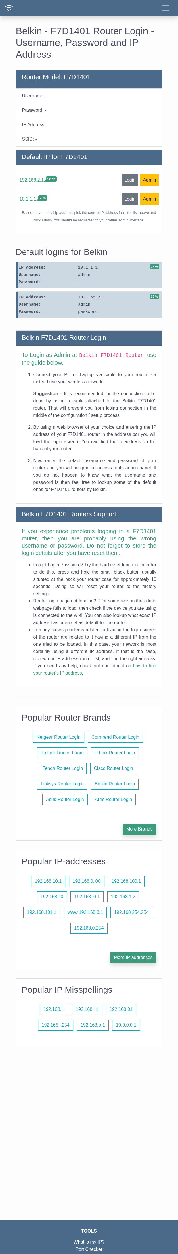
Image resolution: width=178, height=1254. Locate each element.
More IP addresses (133, 957)
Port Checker (89, 1249)
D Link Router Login (114, 752)
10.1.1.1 (28, 199)
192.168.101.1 (41, 912)
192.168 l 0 (52, 896)
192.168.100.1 (126, 881)
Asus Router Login (65, 799)
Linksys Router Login (62, 783)
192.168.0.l (121, 1009)
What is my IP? (89, 1242)
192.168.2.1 (32, 180)
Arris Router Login (113, 799)
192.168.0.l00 (87, 881)
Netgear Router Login (59, 737)
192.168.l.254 (56, 1024)
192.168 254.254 (131, 912)
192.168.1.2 (123, 896)
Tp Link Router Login (62, 752)
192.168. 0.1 (87, 896)
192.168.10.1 (48, 881)
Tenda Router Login (63, 768)
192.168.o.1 (93, 1024)
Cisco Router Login (113, 768)
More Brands (139, 828)
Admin (149, 180)
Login (129, 180)
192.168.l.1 (87, 1009)
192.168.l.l (54, 1009)
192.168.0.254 (89, 927)
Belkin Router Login (115, 783)
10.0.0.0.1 (126, 1024)
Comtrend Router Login (115, 737)
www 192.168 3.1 (85, 912)
